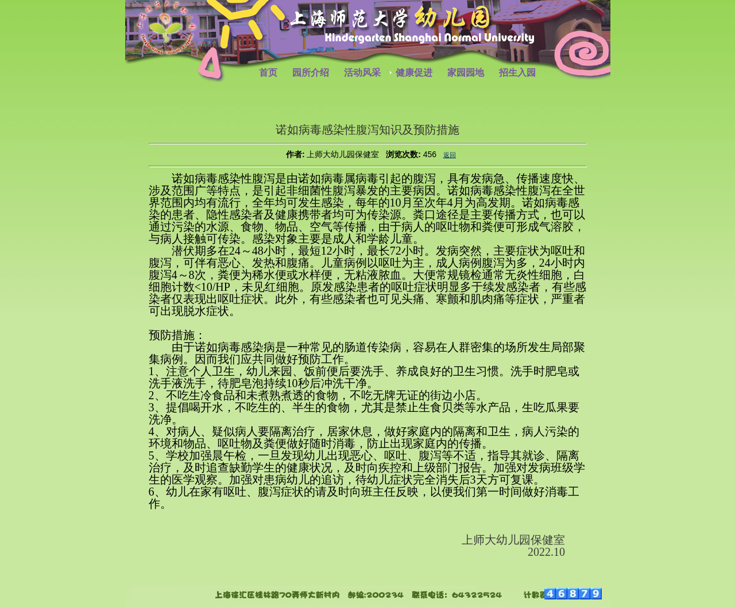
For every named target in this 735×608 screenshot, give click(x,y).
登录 (592, 7)
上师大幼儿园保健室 (343, 154)
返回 (449, 154)
